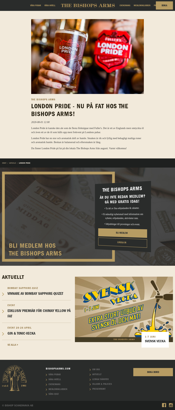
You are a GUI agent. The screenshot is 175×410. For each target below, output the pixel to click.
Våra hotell (49, 5)
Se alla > (13, 344)
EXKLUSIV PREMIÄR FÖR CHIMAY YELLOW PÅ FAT (39, 311)
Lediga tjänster (100, 379)
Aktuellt (96, 374)
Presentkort (99, 389)
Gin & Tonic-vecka (39, 330)
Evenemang (125, 5)
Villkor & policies (102, 384)
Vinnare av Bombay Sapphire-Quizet (39, 291)
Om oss (96, 369)
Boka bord (153, 372)
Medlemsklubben (142, 5)
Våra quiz (54, 394)
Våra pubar (35, 5)
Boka (164, 5)
